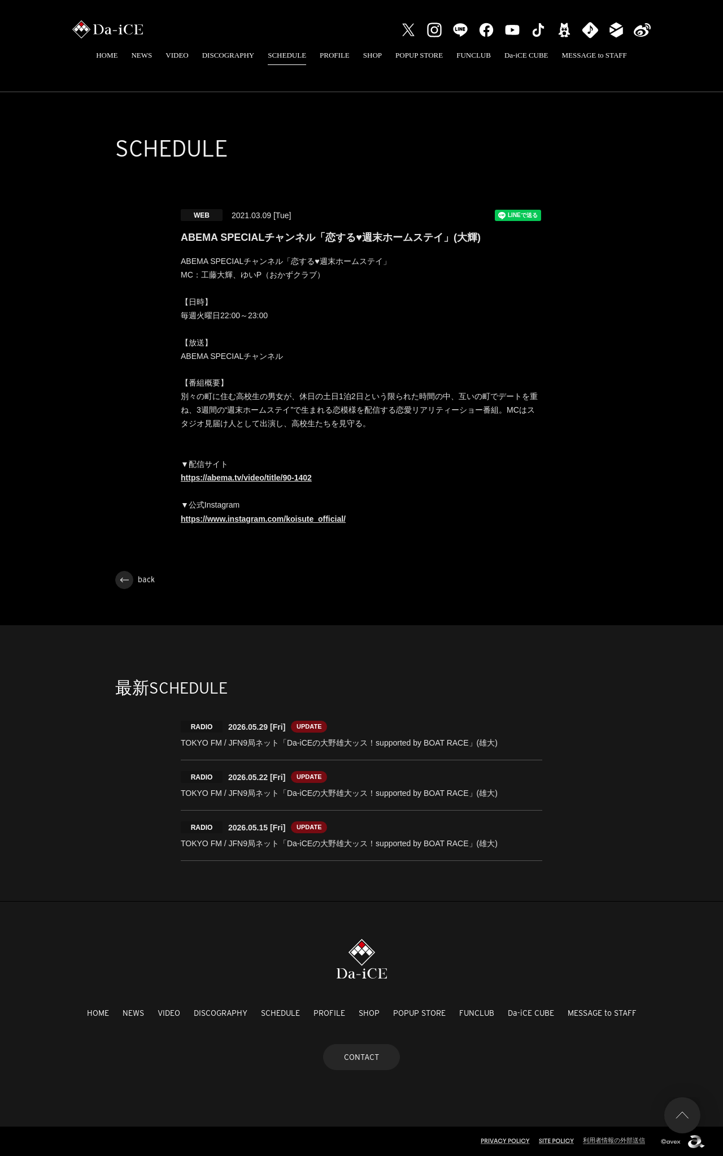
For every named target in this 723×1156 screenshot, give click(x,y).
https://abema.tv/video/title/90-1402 (246, 477)
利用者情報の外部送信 (614, 1140)
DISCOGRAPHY (228, 55)
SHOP (372, 55)
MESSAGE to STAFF (594, 55)
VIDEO (176, 55)
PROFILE (335, 55)
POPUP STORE (419, 55)
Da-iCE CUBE (526, 55)
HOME (106, 55)
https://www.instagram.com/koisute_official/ (263, 518)
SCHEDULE (287, 55)
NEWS (141, 55)
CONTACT (361, 1057)
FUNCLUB (473, 55)
